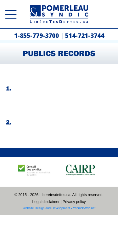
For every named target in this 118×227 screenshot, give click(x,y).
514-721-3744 (84, 36)
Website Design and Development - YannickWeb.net (59, 208)
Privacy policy (74, 202)
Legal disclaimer (46, 202)
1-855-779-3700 (36, 36)
